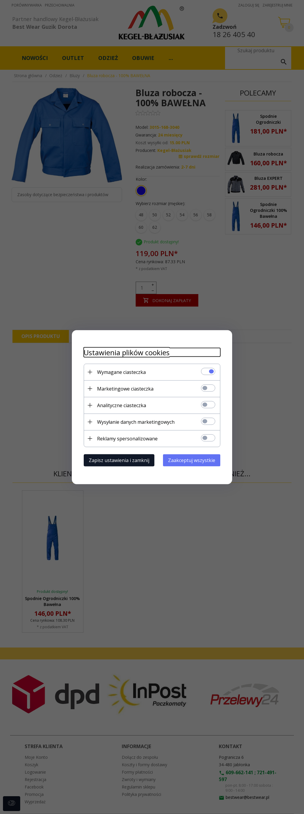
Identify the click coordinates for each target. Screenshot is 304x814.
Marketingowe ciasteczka (125, 388)
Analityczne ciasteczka (121, 405)
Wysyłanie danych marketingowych (136, 421)
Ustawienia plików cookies (127, 352)
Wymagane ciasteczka (121, 372)
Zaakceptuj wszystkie (191, 460)
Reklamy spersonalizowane (127, 438)
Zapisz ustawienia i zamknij (119, 460)
